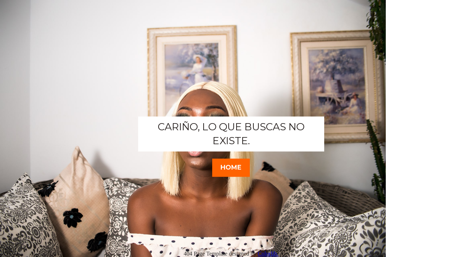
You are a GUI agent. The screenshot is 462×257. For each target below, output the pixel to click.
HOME (231, 167)
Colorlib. (268, 254)
